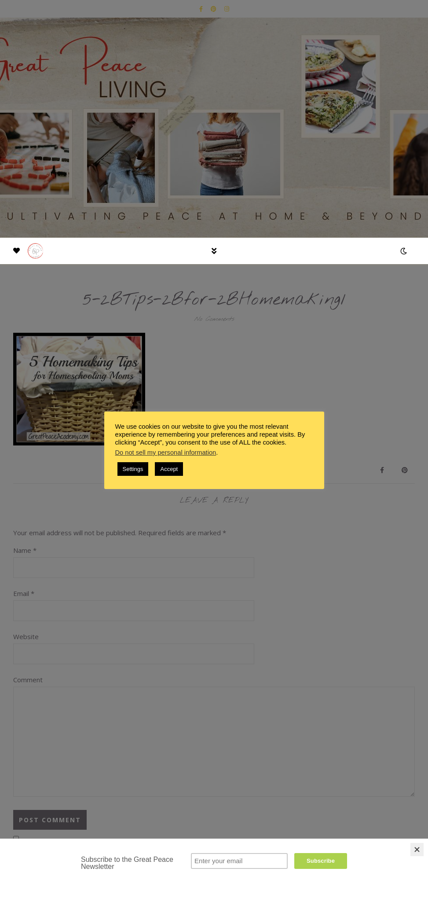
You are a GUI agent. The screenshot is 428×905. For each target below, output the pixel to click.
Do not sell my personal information (165, 452)
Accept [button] (169, 469)
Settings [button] (133, 469)
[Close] (417, 849)
